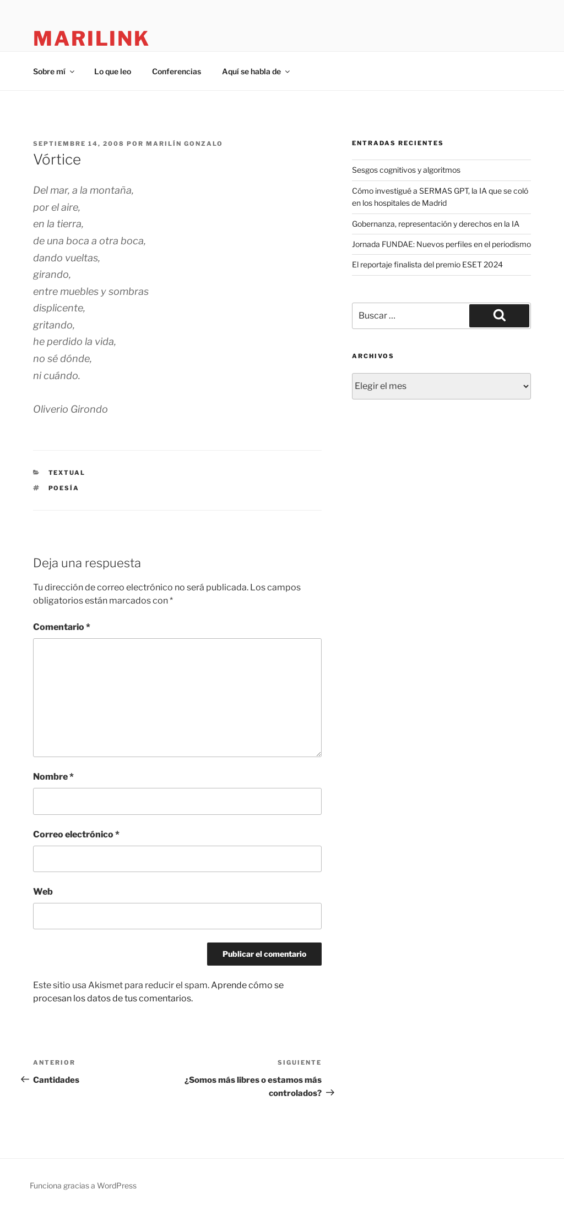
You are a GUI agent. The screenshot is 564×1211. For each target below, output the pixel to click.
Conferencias (176, 71)
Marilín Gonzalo (184, 143)
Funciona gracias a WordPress (83, 1185)
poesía (64, 488)
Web (43, 891)
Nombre (53, 776)
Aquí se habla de (256, 71)
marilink (91, 38)
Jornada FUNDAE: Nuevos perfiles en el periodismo (441, 244)
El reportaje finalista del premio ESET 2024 (427, 264)
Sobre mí (54, 71)
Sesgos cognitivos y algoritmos (406, 169)
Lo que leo (112, 71)
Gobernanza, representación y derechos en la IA (435, 223)
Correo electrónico (76, 834)
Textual (67, 472)
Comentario (61, 627)
